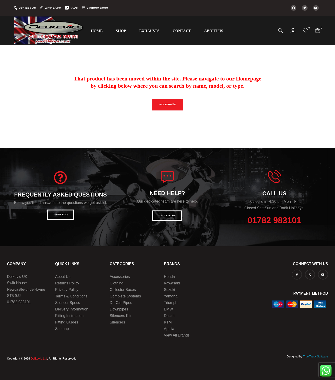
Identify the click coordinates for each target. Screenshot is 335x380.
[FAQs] (67, 8)
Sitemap (62, 329)
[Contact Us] (15, 8)
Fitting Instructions (70, 316)
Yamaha (170, 296)
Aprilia (169, 329)
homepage (167, 104)
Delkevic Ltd (39, 358)
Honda (169, 277)
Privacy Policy (66, 290)
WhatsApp (53, 7)
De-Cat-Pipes (121, 303)
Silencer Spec (97, 7)
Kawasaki (172, 283)
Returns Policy (67, 283)
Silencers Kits (121, 316)
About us (62, 277)
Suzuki (169, 290)
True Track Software (315, 356)
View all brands (177, 335)
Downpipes (119, 309)
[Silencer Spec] (83, 8)
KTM (168, 322)
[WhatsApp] (42, 8)
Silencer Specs (67, 303)
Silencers (117, 322)
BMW (168, 309)
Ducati (169, 316)
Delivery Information (71, 309)
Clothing (117, 283)
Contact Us (27, 7)
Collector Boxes (123, 290)
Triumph (170, 303)
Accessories (120, 277)
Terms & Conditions (71, 296)
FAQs (74, 7)
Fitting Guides (66, 322)
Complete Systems (125, 296)
